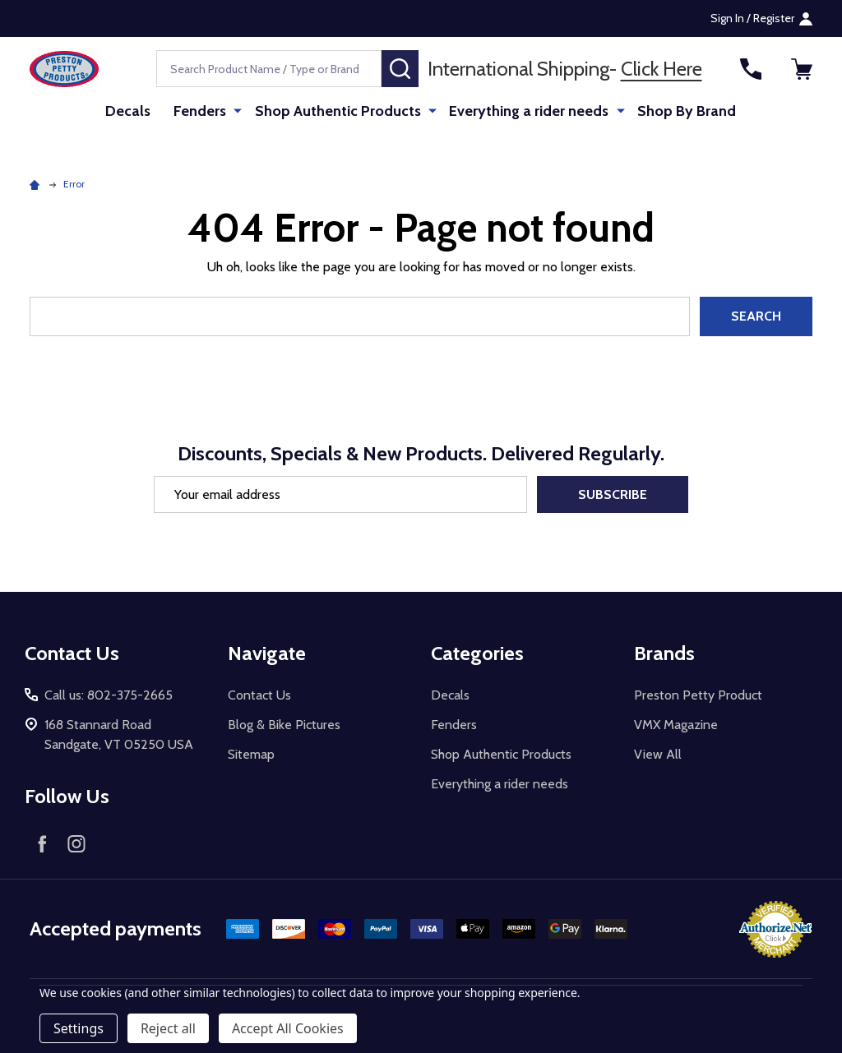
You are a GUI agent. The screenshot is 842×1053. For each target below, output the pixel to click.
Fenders (204, 111)
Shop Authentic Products (340, 111)
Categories (477, 653)
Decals (132, 111)
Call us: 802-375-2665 (108, 695)
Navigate (267, 653)
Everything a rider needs (528, 111)
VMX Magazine (676, 724)
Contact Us (259, 695)
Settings (78, 1028)
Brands (664, 653)
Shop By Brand (684, 111)
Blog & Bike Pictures (284, 724)
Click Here (661, 69)
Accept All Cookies (288, 1028)
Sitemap (251, 754)
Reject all (168, 1028)
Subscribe (612, 494)
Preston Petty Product (698, 695)
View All (658, 754)
